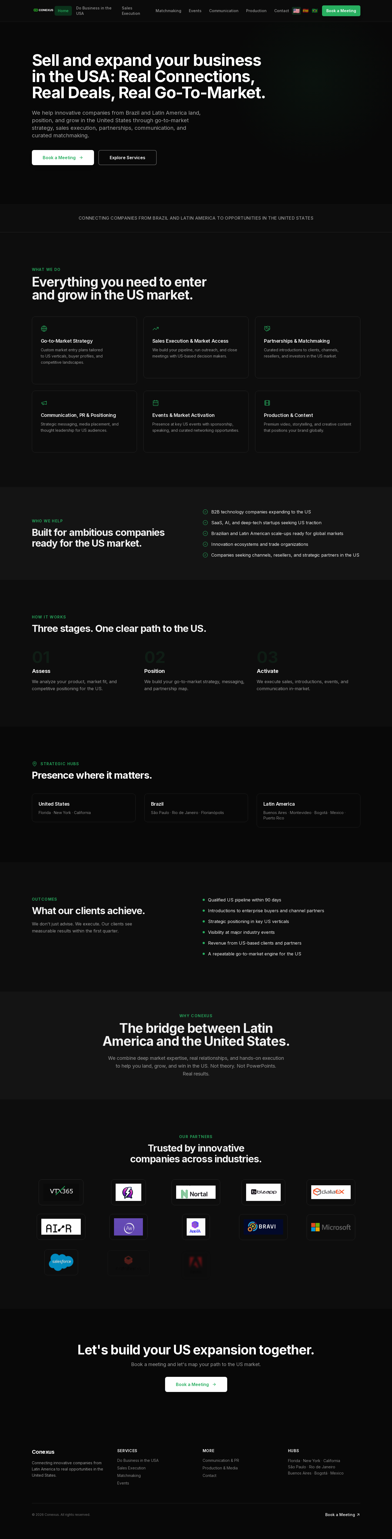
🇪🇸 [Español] (306, 10)
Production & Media (220, 1468)
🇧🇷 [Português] (315, 10)
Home (63, 10)
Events (195, 10)
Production (256, 10)
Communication (224, 10)
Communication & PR (221, 1460)
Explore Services (127, 158)
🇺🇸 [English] (296, 11)
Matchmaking (168, 10)
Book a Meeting (341, 10)
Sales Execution (131, 11)
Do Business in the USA (94, 11)
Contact (281, 10)
